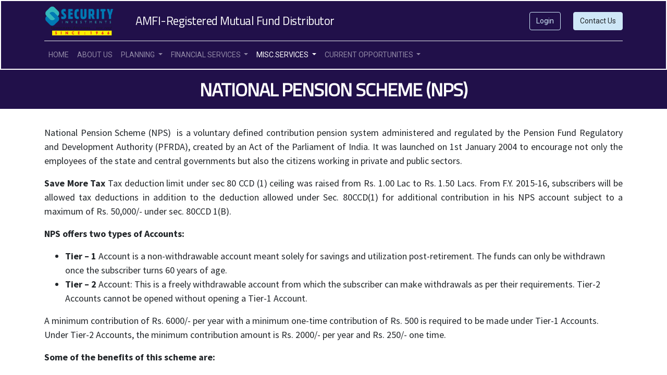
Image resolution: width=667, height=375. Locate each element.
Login (545, 21)
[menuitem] (58, 55)
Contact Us (598, 21)
